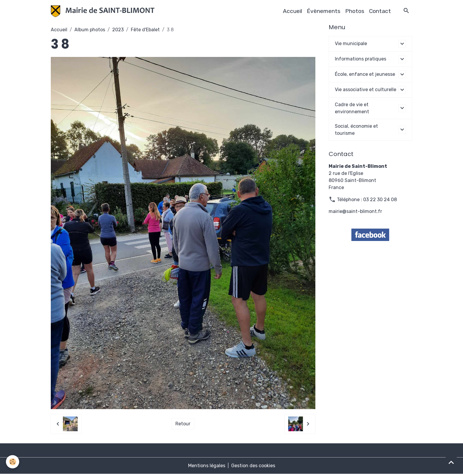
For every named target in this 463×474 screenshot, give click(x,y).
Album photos (89, 29)
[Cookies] (12, 461)
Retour (182, 424)
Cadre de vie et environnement (352, 108)
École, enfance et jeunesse (365, 74)
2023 (118, 29)
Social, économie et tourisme (356, 129)
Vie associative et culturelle (365, 89)
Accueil (292, 11)
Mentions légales (206, 465)
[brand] (104, 11)
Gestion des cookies (253, 465)
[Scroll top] (451, 462)
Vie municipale (351, 43)
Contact (380, 11)
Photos (354, 11)
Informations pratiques (360, 59)
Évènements (323, 11)
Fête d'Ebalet (145, 29)
